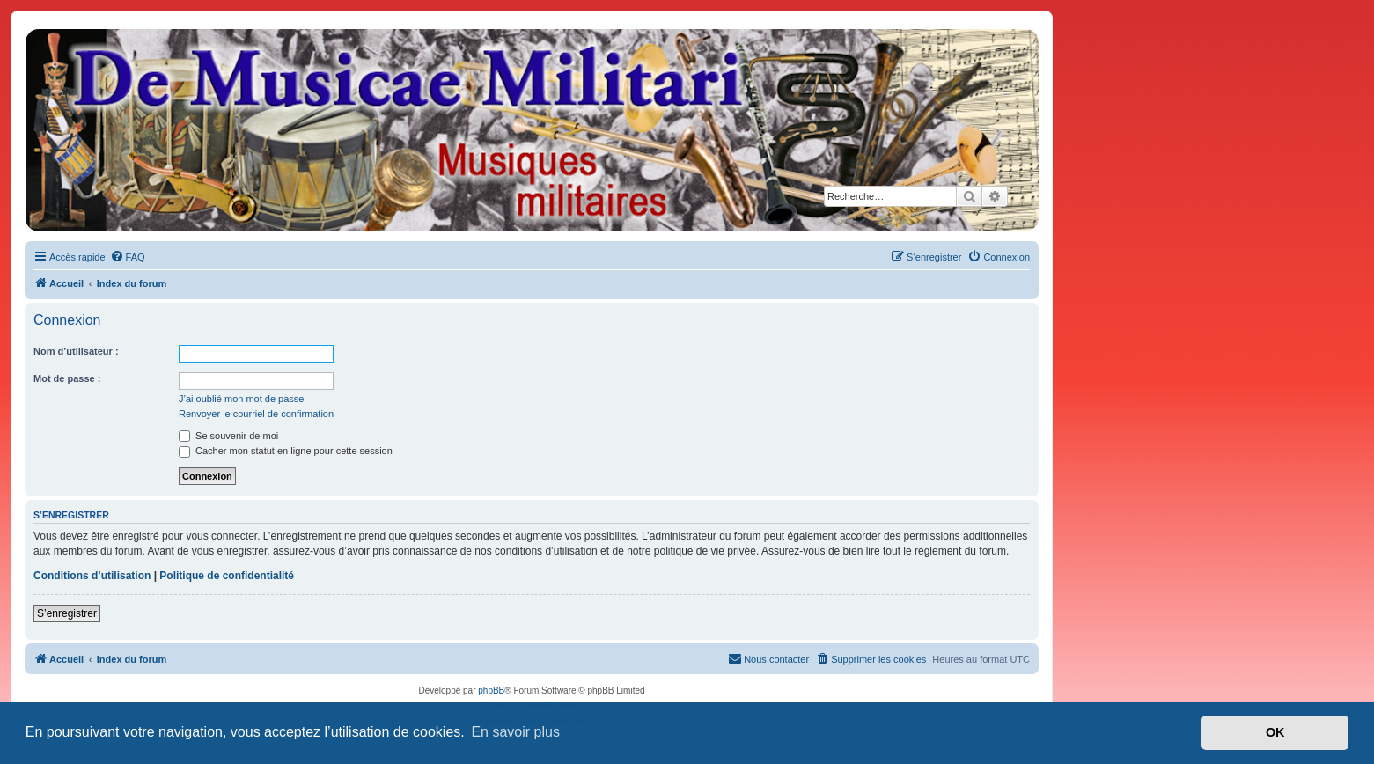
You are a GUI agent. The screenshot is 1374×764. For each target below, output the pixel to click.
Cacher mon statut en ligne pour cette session (286, 450)
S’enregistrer (67, 613)
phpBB (491, 690)
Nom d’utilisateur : (76, 351)
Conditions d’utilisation (92, 575)
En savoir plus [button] (515, 731)
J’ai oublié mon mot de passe (241, 398)
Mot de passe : (66, 378)
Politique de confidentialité (226, 575)
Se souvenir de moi (228, 435)
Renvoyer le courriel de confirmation (256, 413)
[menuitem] (127, 257)
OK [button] (1275, 732)
